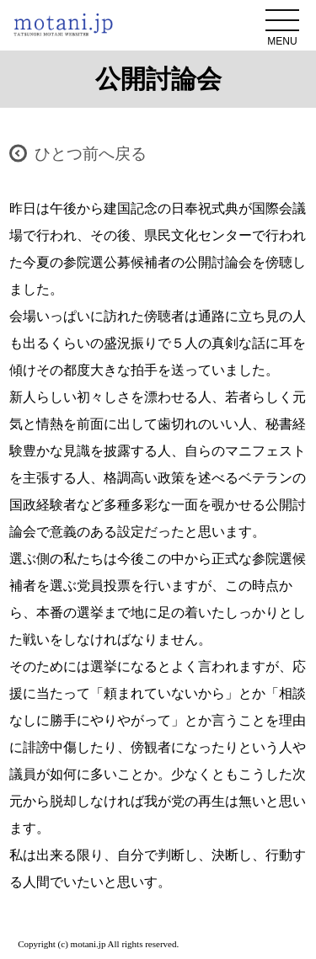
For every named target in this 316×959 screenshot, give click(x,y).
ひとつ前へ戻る (91, 153)
